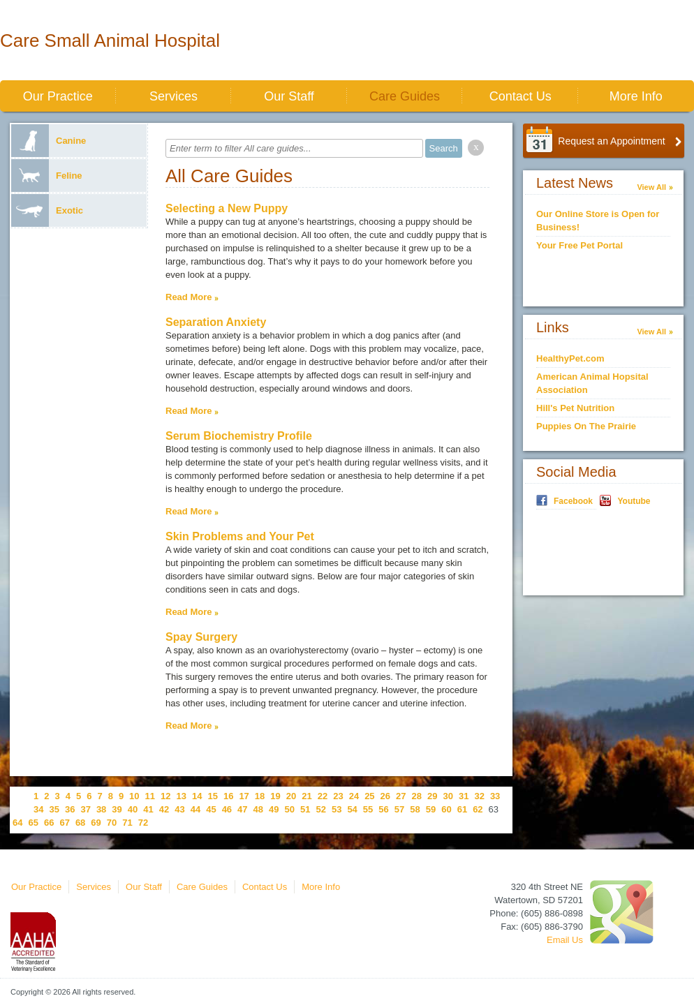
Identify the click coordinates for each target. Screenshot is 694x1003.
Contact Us (520, 96)
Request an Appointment (611, 141)
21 (306, 796)
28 (417, 796)
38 (101, 809)
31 (463, 796)
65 (33, 822)
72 (143, 822)
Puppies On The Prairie (586, 426)
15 (212, 796)
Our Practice (58, 96)
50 (290, 809)
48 (258, 809)
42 (164, 809)
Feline (46, 175)
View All (651, 187)
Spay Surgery (201, 637)
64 (17, 822)
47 (242, 809)
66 (49, 822)
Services (173, 96)
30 (447, 796)
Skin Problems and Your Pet (239, 536)
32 (479, 796)
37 (85, 809)
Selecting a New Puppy (226, 208)
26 (385, 796)
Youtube (633, 501)
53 (336, 809)
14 (197, 796)
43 (179, 809)
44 (195, 809)
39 (116, 809)
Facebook (573, 501)
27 (401, 796)
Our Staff (289, 96)
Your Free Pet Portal (579, 245)
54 (352, 809)
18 (260, 796)
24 (354, 796)
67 (64, 822)
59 (431, 809)
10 (134, 796)
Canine (48, 140)
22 (322, 796)
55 (368, 809)
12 (165, 796)
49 (274, 809)
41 (148, 809)
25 (369, 796)
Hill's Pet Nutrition (575, 408)
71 (127, 822)
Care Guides (404, 96)
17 (244, 796)
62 (477, 809)
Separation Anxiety (215, 322)
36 (70, 809)
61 (462, 809)
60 (446, 809)
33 (495, 796)
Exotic (47, 210)
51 (305, 809)
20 (291, 796)
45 (211, 809)
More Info (636, 96)
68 (80, 822)
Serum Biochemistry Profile (238, 436)
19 (275, 796)
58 (415, 809)
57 (399, 809)
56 (383, 809)
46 (227, 809)
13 (181, 796)
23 (338, 796)
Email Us (565, 940)
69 (96, 822)
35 (54, 809)
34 (38, 809)
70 (112, 822)
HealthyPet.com (570, 358)
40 (133, 809)
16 (228, 796)
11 (150, 796)
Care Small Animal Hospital (110, 40)
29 (432, 796)
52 (320, 809)
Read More (188, 297)
